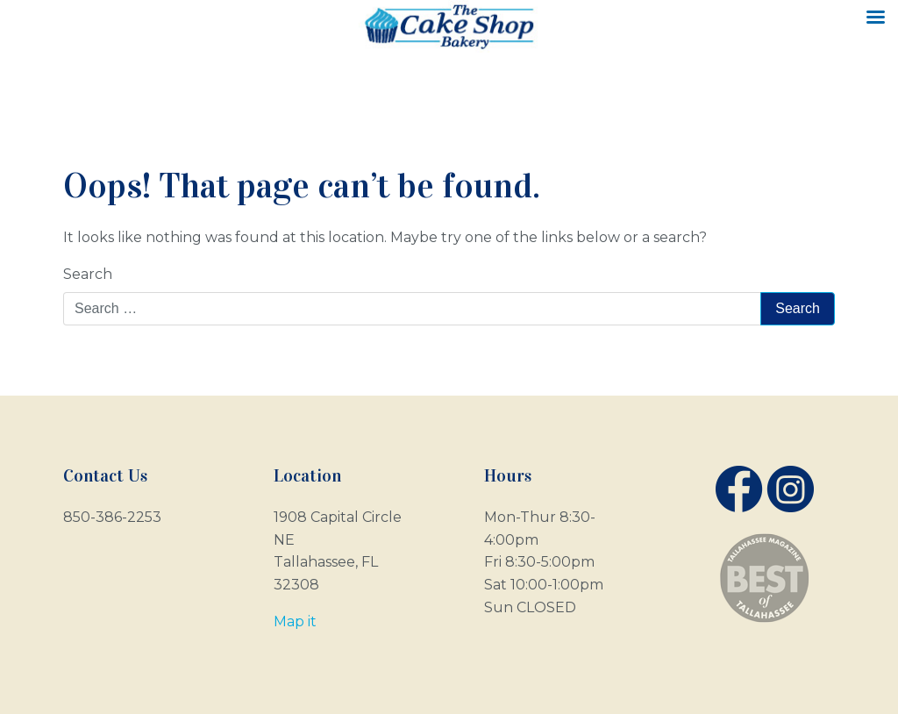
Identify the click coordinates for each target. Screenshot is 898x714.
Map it (295, 621)
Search (87, 274)
